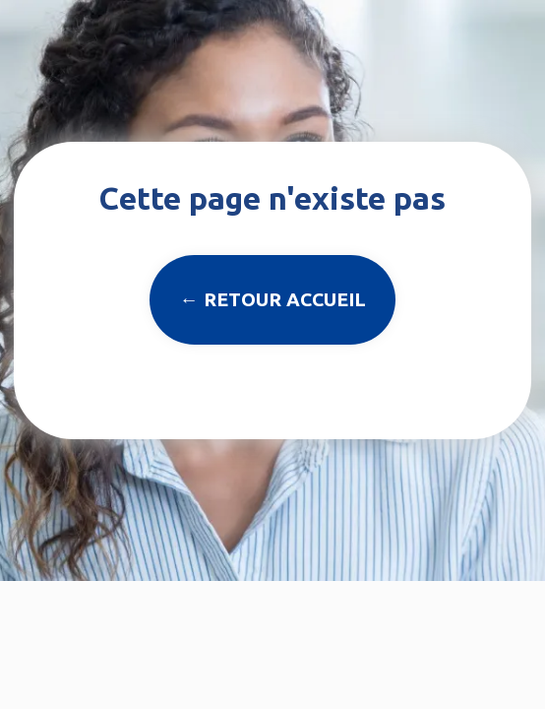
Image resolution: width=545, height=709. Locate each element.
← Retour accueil (272, 299)
